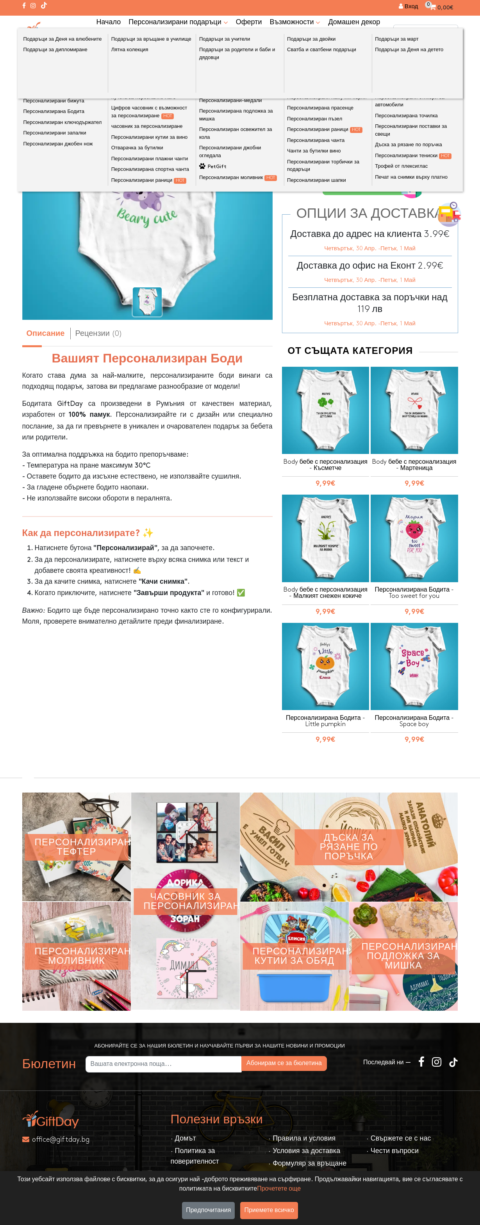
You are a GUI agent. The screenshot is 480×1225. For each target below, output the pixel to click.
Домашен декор (354, 21)
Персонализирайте (372, 185)
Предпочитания (208, 1210)
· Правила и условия (301, 1136)
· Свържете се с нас (398, 1136)
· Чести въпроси (392, 1149)
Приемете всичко (269, 1210)
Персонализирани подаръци (178, 22)
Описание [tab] (46, 333)
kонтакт (108, 37)
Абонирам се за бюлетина (311, 1061)
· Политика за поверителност (195, 1154)
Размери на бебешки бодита (331, 145)
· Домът (183, 1136)
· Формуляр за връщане (307, 1161)
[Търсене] (450, 32)
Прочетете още (279, 1189)
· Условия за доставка (304, 1149)
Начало (108, 21)
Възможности (294, 22)
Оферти (249, 21)
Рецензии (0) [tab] (98, 333)
